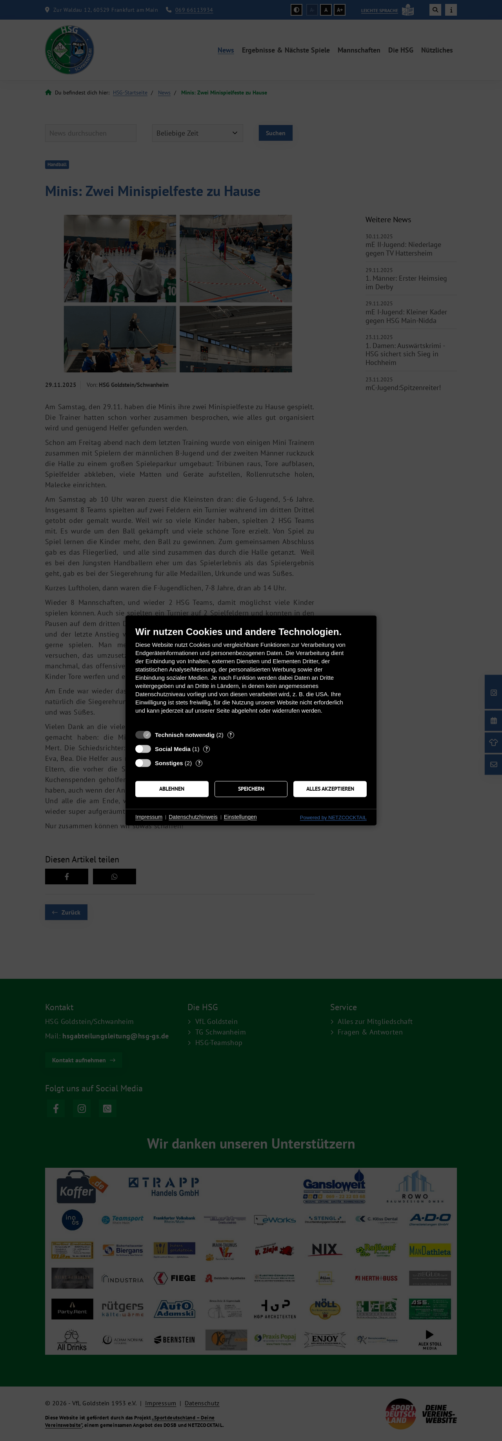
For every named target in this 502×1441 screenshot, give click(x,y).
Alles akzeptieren (330, 788)
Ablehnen (171, 788)
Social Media (173, 749)
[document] (251, 676)
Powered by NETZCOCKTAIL (333, 817)
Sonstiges (169, 763)
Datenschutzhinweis (193, 817)
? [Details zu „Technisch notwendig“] (230, 734)
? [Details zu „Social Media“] (207, 749)
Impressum (148, 817)
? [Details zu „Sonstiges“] (199, 763)
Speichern (251, 788)
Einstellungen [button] (240, 817)
